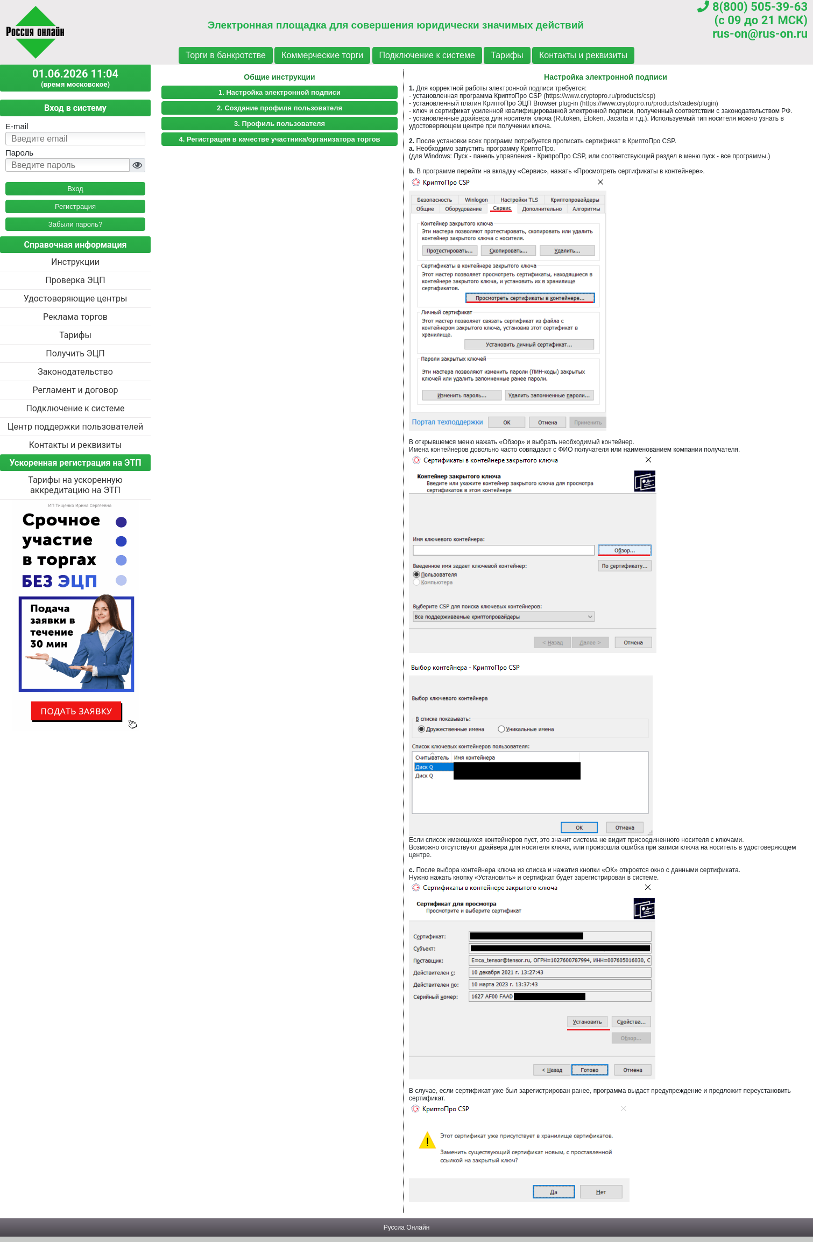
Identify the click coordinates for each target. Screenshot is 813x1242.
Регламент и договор (75, 390)
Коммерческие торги (322, 55)
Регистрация (75, 206)
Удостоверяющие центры (76, 298)
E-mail (17, 126)
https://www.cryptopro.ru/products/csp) (600, 96)
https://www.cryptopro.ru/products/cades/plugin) (650, 103)
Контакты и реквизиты (583, 55)
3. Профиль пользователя (279, 124)
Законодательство (75, 372)
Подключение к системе (427, 55)
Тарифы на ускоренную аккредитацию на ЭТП (75, 485)
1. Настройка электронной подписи (279, 92)
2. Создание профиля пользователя (279, 108)
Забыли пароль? (75, 224)
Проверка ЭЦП (75, 280)
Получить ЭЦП (75, 353)
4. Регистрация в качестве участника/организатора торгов (279, 139)
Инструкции (75, 262)
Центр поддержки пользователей (75, 427)
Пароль (19, 152)
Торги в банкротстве (226, 55)
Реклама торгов (75, 317)
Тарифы (507, 55)
